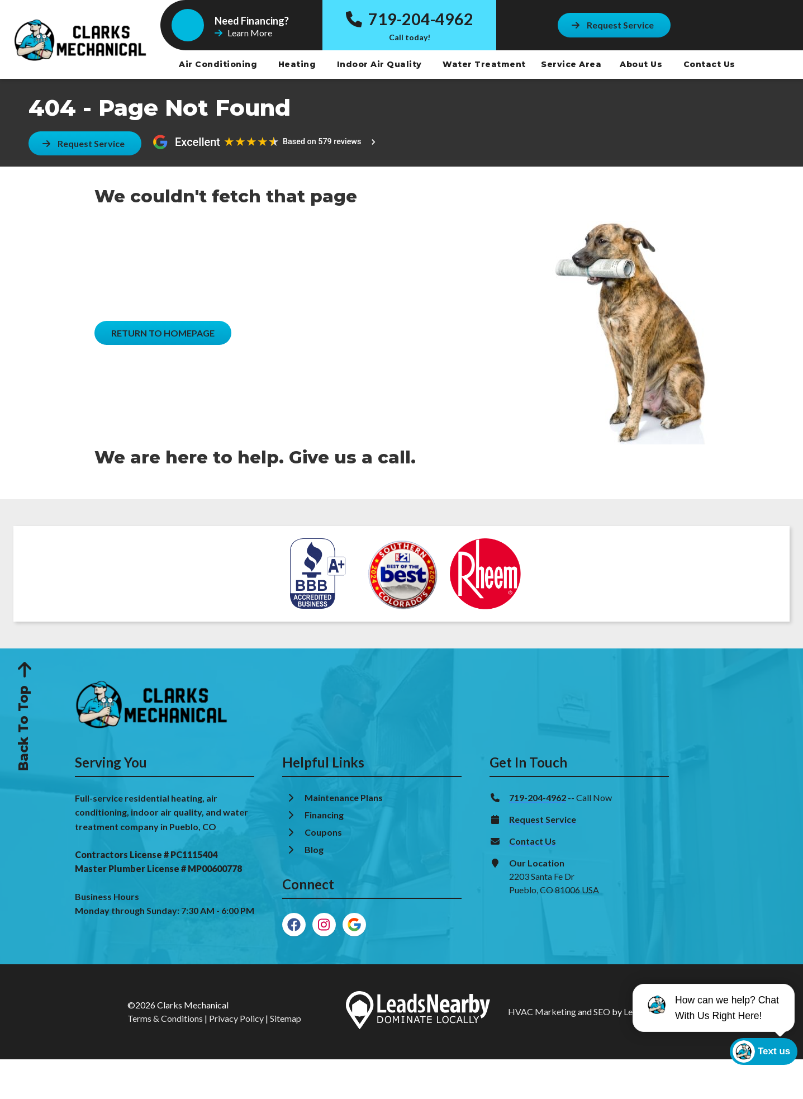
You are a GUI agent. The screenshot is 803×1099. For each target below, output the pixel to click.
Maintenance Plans (344, 797)
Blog (315, 849)
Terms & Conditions (165, 1018)
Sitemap (285, 1018)
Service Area (571, 64)
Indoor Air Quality (381, 64)
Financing (325, 814)
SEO (601, 1011)
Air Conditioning (219, 64)
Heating (298, 64)
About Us (642, 64)
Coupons (323, 832)
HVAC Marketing (542, 1011)
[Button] (614, 25)
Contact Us (710, 64)
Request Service (542, 819)
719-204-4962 (409, 19)
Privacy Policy (236, 1018)
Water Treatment (485, 64)
